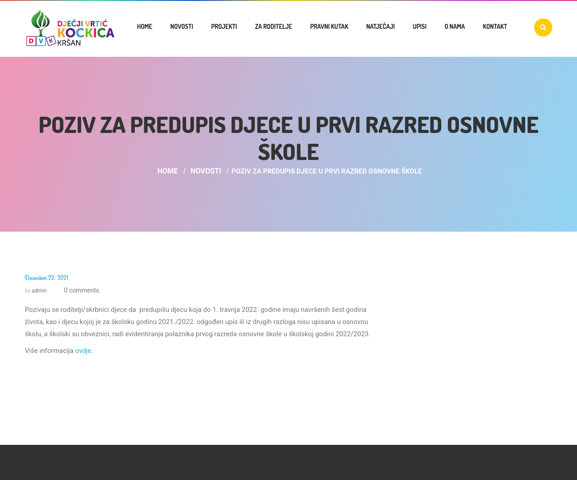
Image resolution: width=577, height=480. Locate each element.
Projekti (224, 26)
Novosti (181, 26)
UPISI (419, 26)
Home (144, 26)
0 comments (80, 290)
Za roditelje (273, 26)
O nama (454, 26)
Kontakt (495, 26)
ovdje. (84, 351)
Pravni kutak (329, 26)
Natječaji (380, 26)
